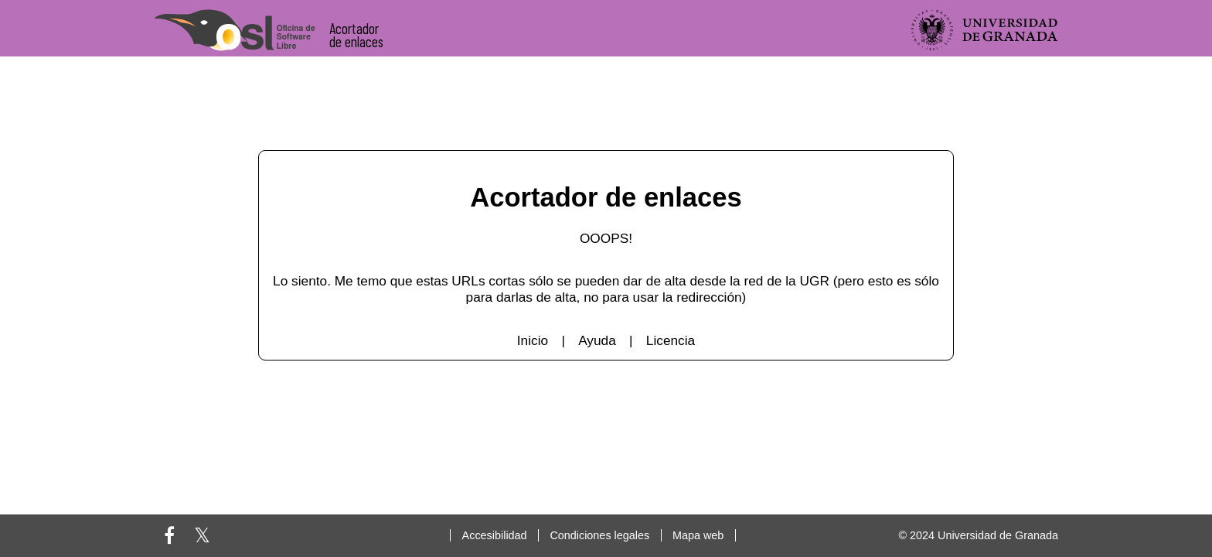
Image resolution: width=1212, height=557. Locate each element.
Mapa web (697, 535)
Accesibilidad (494, 535)
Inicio (532, 340)
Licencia (670, 340)
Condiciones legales (599, 535)
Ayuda (597, 340)
